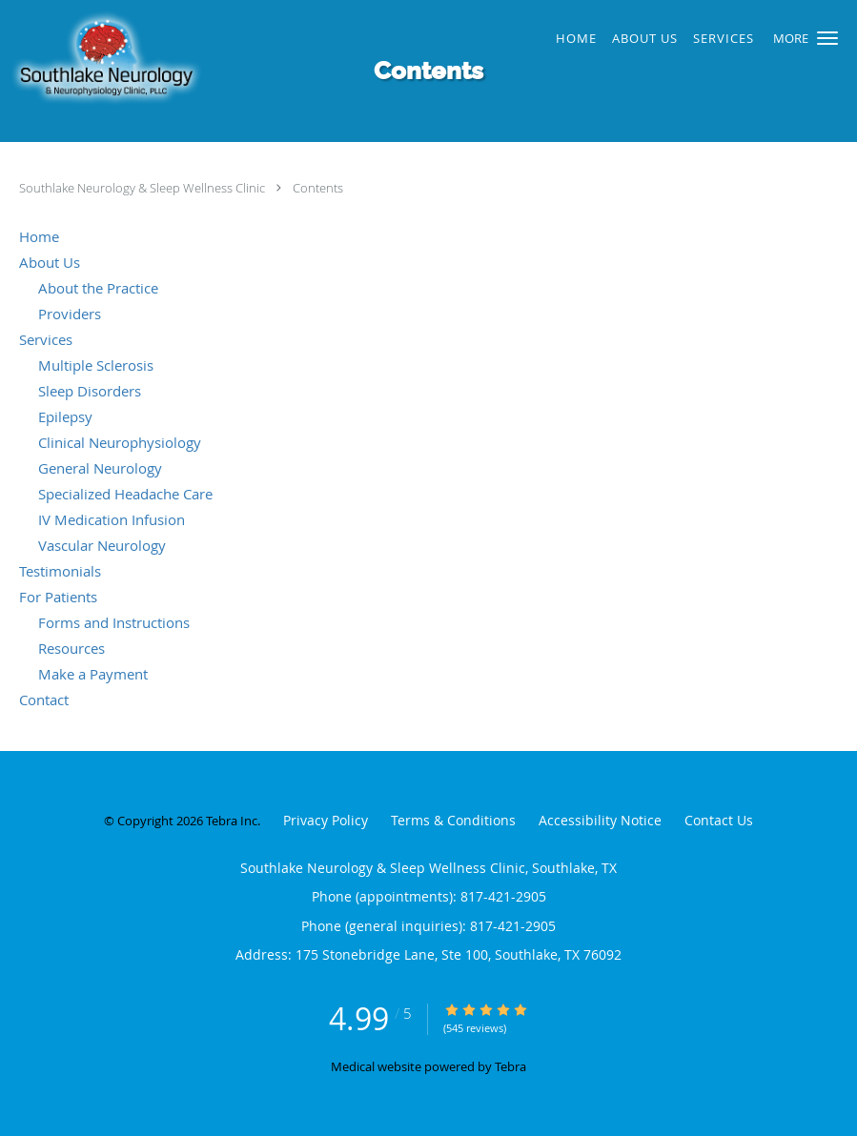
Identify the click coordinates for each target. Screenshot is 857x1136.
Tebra (510, 1066)
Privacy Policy (325, 820)
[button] (827, 38)
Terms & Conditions (453, 820)
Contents (318, 187)
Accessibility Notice (600, 820)
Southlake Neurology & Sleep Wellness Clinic (143, 187)
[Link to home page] (218, 60)
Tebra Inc (231, 820)
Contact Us (718, 820)
